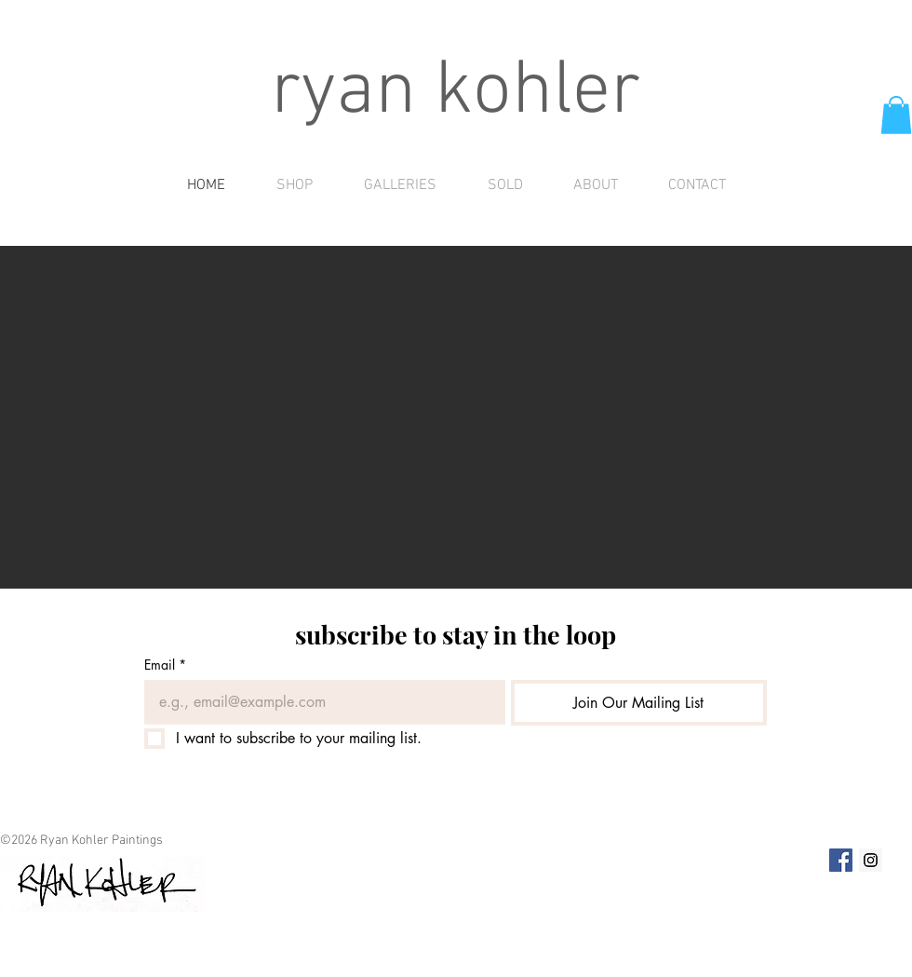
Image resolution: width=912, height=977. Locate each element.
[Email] (319, 702)
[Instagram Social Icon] (870, 860)
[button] (896, 115)
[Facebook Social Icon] (840, 860)
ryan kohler (455, 93)
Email (165, 664)
